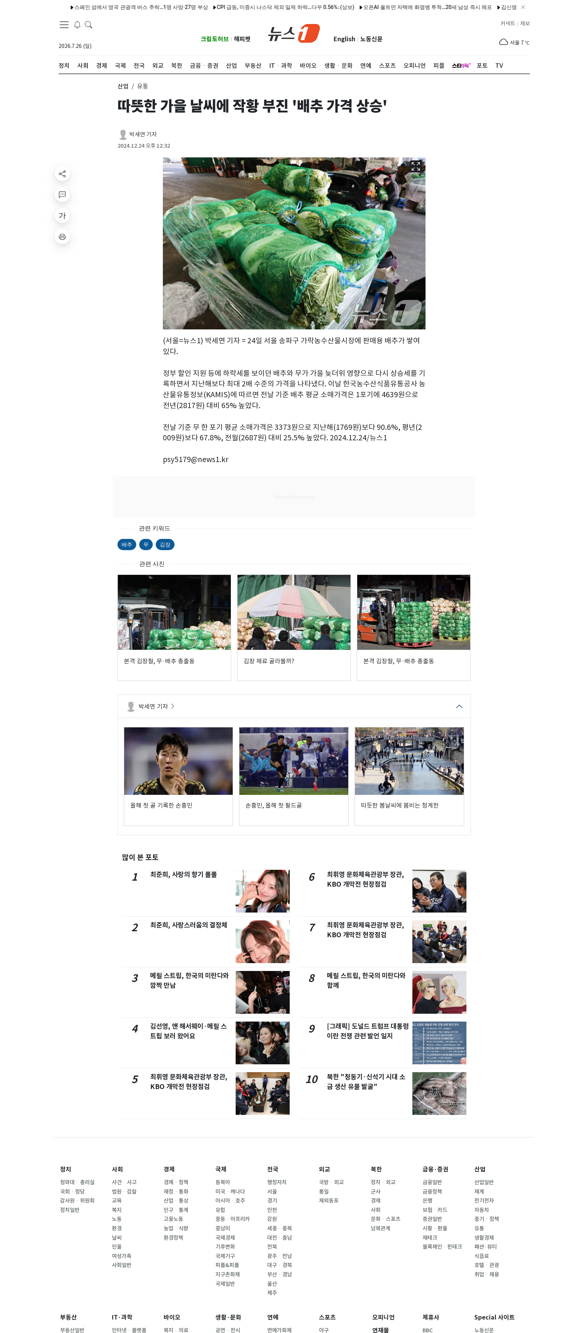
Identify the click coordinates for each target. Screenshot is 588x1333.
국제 (221, 1169)
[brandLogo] (294, 32)
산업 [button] (123, 86)
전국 (272, 1169)
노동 (117, 1219)
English (344, 39)
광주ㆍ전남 (279, 1256)
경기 (272, 1200)
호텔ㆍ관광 (486, 1265)
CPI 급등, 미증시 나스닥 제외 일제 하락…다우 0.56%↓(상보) (262, 7)
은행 (427, 1200)
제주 (272, 1293)
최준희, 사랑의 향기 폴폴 (183, 874)
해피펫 (242, 39)
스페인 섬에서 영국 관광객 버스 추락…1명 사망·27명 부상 (118, 7)
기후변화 (225, 1246)
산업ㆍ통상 (176, 1200)
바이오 (172, 1317)
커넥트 (508, 23)
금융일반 (432, 1182)
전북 (272, 1246)
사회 (117, 1169)
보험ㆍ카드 (435, 1210)
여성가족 (121, 1256)
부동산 (68, 1317)
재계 (479, 1191)
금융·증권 (435, 1169)
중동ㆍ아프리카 (232, 1219)
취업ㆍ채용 (486, 1274)
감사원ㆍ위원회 (77, 1200)
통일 (324, 1191)
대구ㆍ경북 (279, 1265)
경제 (169, 1169)
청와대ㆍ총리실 (77, 1182)
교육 (117, 1200)
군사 (375, 1191)
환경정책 (173, 1237)
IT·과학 (122, 1317)
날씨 (117, 1237)
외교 (324, 1169)
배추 (127, 545)
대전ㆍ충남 (279, 1237)
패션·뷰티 (485, 1246)
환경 (117, 1228)
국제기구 (225, 1256)
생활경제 (484, 1237)
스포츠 (327, 1317)
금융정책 (432, 1191)
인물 (117, 1246)
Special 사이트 (494, 1317)
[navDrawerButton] (64, 24)
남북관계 (380, 1228)
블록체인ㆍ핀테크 (442, 1246)
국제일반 (225, 1284)
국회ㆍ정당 (72, 1191)
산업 (480, 1169)
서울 (272, 1191)
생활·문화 (228, 1317)
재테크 (430, 1237)
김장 (165, 545)
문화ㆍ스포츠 (385, 1219)
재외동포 (328, 1200)
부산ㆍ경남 (279, 1274)
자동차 (481, 1210)
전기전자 (484, 1200)
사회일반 (121, 1265)
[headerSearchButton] (88, 24)
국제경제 (225, 1237)
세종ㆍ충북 (279, 1228)
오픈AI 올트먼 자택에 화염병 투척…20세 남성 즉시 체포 (404, 7)
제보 (525, 23)
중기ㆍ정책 (486, 1219)
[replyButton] (62, 194)
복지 (117, 1210)
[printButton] (62, 236)
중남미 (222, 1228)
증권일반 (432, 1219)
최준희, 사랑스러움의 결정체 (188, 925)
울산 (272, 1284)
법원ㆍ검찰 (124, 1191)
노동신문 (371, 39)
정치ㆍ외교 (383, 1182)
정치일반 (70, 1210)
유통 (479, 1228)
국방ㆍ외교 (331, 1182)
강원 (272, 1219)
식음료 (481, 1256)
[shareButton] (62, 173)
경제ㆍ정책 (176, 1182)
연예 (272, 1317)
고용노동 (173, 1219)
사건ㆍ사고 (124, 1182)
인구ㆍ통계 (176, 1210)
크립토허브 (215, 39)
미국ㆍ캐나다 (230, 1191)
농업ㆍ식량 (176, 1228)
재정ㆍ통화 (176, 1191)
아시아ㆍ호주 (230, 1200)
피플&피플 (227, 1265)
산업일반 (484, 1182)
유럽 (220, 1210)
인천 (272, 1210)
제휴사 (431, 1317)
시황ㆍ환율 (435, 1228)
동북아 (222, 1182)
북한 (376, 1169)
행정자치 (277, 1182)
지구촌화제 (227, 1274)
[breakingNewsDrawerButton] (77, 24)
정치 (65, 1169)
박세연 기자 (143, 134)
